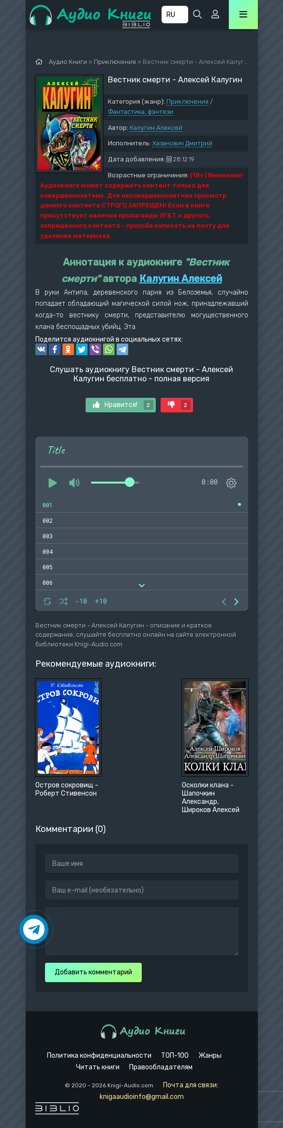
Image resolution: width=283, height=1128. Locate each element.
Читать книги (97, 1067)
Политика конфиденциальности (99, 1055)
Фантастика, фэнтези (140, 111)
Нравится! (123, 405)
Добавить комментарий (93, 972)
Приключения (187, 101)
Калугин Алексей (156, 127)
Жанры (210, 1055)
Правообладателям (161, 1067)
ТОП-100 (175, 1055)
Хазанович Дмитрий (182, 143)
